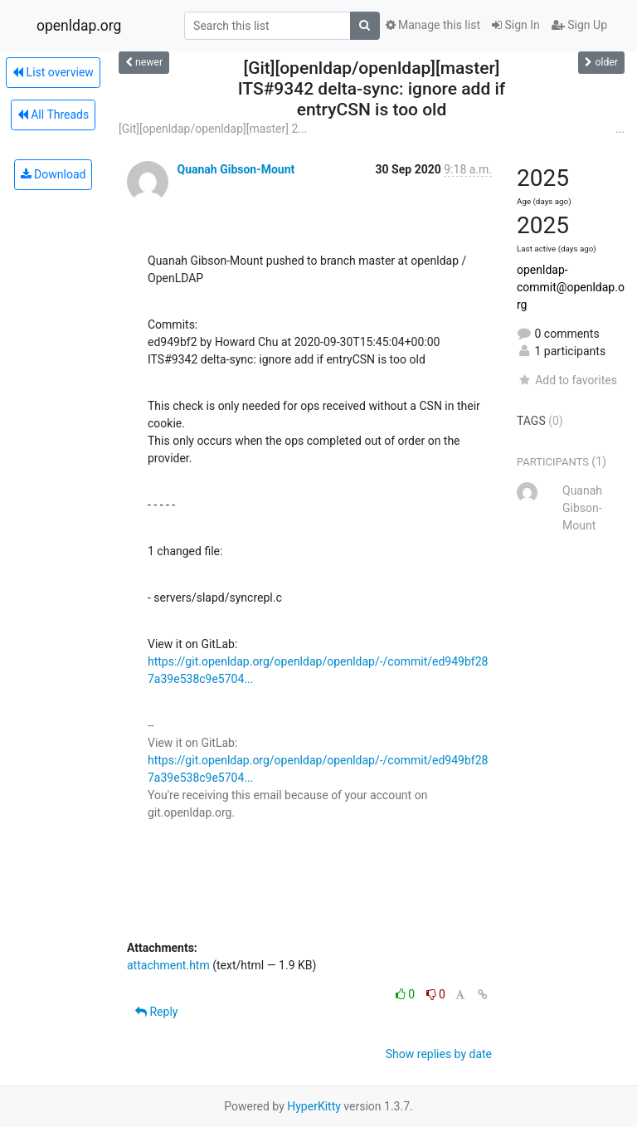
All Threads (53, 114)
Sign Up (579, 25)
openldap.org (78, 25)
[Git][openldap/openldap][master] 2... (213, 128)
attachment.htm (168, 965)
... (620, 128)
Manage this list (433, 25)
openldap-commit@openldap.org (571, 287)
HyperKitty (314, 1106)
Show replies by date (439, 1054)
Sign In (516, 25)
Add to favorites (567, 380)
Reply (156, 1011)
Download (53, 174)
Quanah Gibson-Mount (235, 169)
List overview (53, 72)
